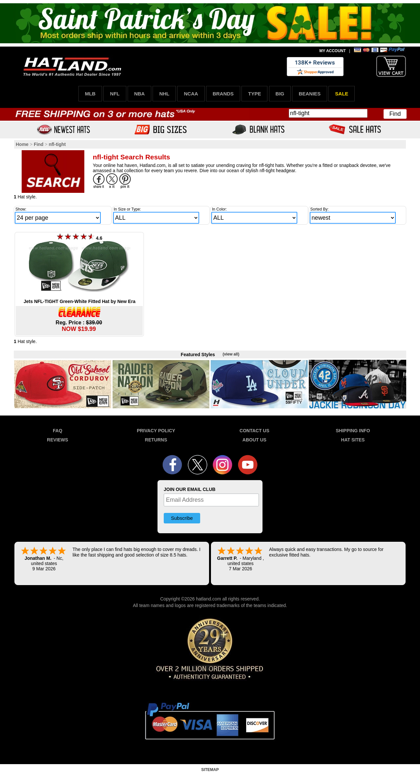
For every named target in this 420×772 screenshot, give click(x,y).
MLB (90, 93)
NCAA (191, 93)
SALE (341, 93)
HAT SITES (353, 439)
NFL (114, 93)
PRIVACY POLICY (156, 430)
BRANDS (223, 93)
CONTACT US (254, 430)
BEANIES (310, 93)
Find (395, 114)
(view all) (230, 354)
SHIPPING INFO (353, 430)
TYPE (254, 93)
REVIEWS (57, 439)
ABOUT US (254, 439)
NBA (139, 93)
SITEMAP (210, 769)
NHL (164, 93)
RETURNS (156, 439)
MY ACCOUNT (332, 51)
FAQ (57, 430)
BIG (280, 93)
